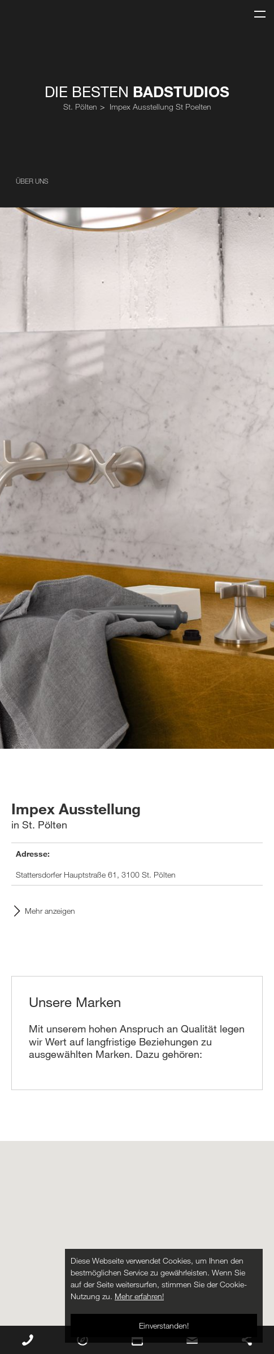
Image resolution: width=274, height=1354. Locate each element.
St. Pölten (80, 106)
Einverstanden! (164, 1325)
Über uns (32, 180)
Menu (256, 9)
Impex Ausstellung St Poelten (160, 106)
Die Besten (137, 92)
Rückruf (28, 1340)
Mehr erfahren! (139, 1296)
